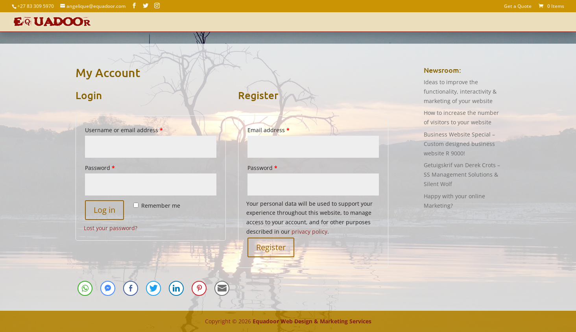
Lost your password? (110, 228)
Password (100, 168)
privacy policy (309, 231)
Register (271, 247)
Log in (104, 210)
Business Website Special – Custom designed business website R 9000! (459, 144)
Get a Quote (518, 6)
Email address (268, 130)
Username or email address (124, 130)
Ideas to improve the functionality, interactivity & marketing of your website (460, 91)
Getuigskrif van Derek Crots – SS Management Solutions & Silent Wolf (462, 174)
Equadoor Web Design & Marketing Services (312, 321)
